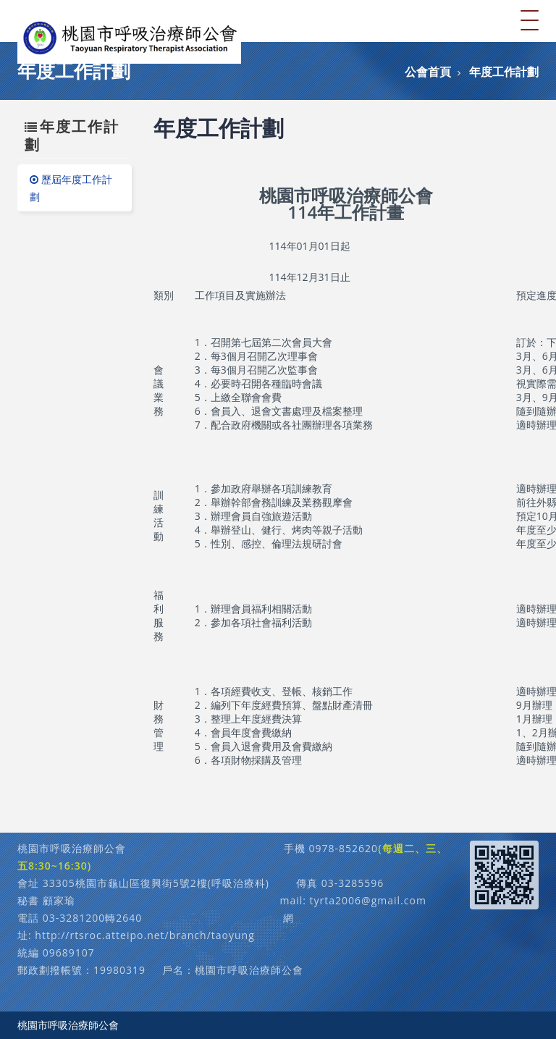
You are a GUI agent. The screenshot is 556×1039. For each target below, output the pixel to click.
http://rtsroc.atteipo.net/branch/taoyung (144, 935)
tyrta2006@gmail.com (368, 900)
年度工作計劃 (504, 72)
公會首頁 (428, 72)
